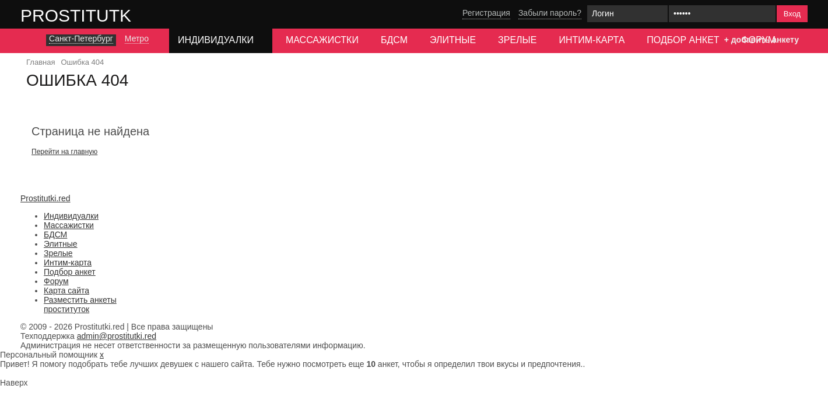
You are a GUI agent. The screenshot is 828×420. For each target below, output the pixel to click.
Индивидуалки (71, 215)
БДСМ (394, 40)
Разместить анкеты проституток (80, 304)
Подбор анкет (683, 40)
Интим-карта (591, 40)
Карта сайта (66, 290)
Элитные (453, 40)
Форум (56, 281)
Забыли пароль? (549, 13)
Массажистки (322, 40)
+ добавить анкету (761, 39)
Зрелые (517, 40)
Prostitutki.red (99, 15)
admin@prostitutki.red (116, 336)
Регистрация (486, 13)
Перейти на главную (64, 152)
